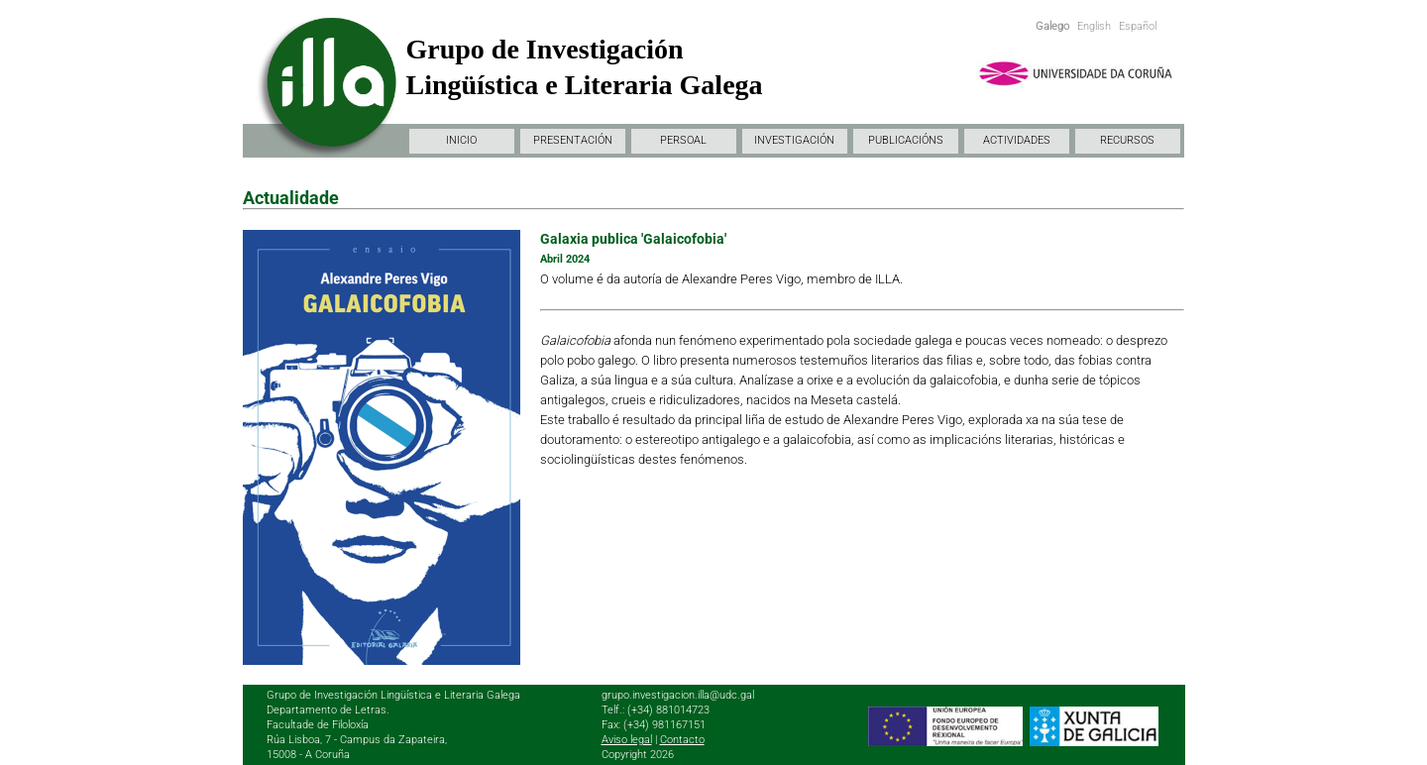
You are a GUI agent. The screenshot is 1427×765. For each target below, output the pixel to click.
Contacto (682, 739)
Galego (1052, 26)
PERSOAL (683, 140)
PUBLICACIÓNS (905, 140)
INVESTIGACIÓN (794, 140)
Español (1137, 26)
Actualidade (291, 197)
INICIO (461, 140)
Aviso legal (627, 739)
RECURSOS (1127, 140)
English (1094, 26)
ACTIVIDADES (1016, 140)
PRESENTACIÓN (572, 140)
